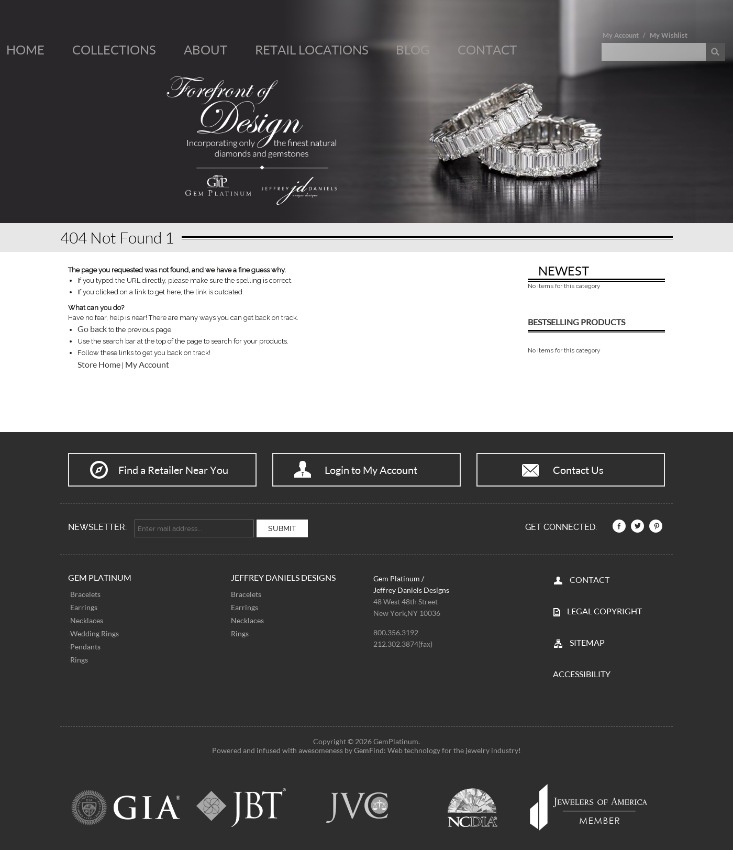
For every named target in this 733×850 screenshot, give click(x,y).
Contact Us (578, 469)
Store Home (98, 364)
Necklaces (86, 620)
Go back (92, 329)
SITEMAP (587, 642)
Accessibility (581, 674)
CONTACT (589, 579)
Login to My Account (371, 469)
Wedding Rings (94, 633)
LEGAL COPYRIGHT (604, 611)
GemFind (369, 750)
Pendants (85, 646)
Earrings (83, 607)
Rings (79, 659)
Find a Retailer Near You (173, 469)
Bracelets (85, 594)
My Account (621, 35)
